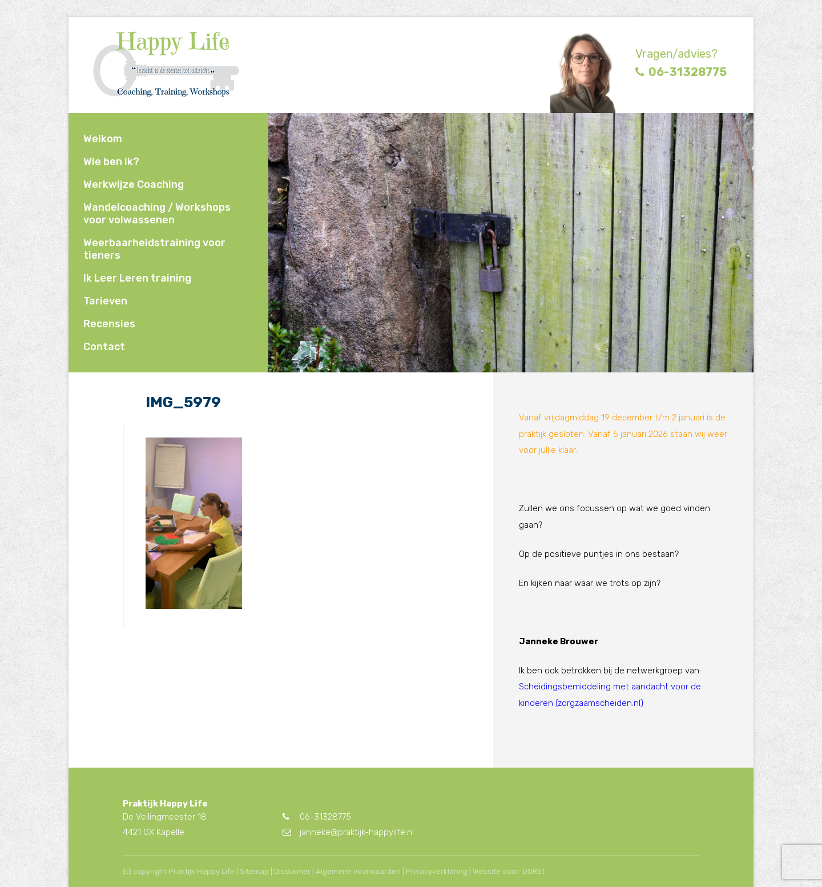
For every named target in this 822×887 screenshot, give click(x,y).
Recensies (109, 324)
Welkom (102, 139)
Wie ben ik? (111, 161)
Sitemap (254, 871)
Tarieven (105, 301)
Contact (104, 346)
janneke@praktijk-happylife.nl (348, 832)
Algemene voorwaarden (358, 871)
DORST (534, 871)
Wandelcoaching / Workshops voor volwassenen (157, 213)
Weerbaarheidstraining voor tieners (154, 249)
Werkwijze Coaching (133, 184)
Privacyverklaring (437, 871)
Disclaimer (292, 871)
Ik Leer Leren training (137, 278)
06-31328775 (681, 72)
